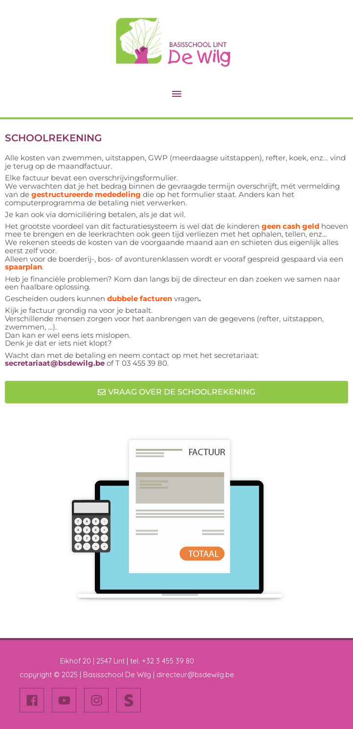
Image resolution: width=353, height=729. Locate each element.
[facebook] (35, 700)
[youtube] (67, 700)
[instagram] (99, 700)
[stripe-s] (130, 700)
